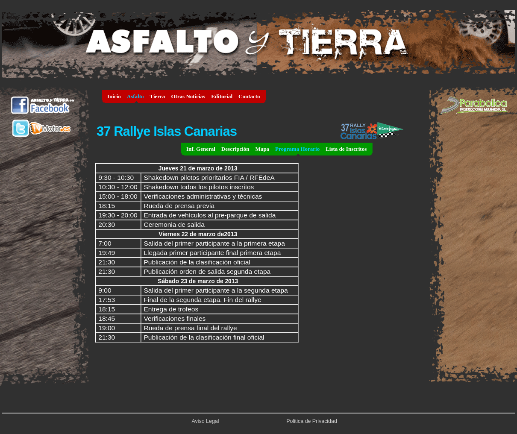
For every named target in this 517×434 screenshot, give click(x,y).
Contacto (249, 96)
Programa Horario (297, 149)
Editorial (221, 96)
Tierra (157, 96)
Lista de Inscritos (346, 149)
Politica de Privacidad (311, 421)
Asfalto (135, 96)
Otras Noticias (188, 96)
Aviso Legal (205, 421)
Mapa (263, 149)
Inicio (114, 96)
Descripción (235, 149)
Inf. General (200, 149)
